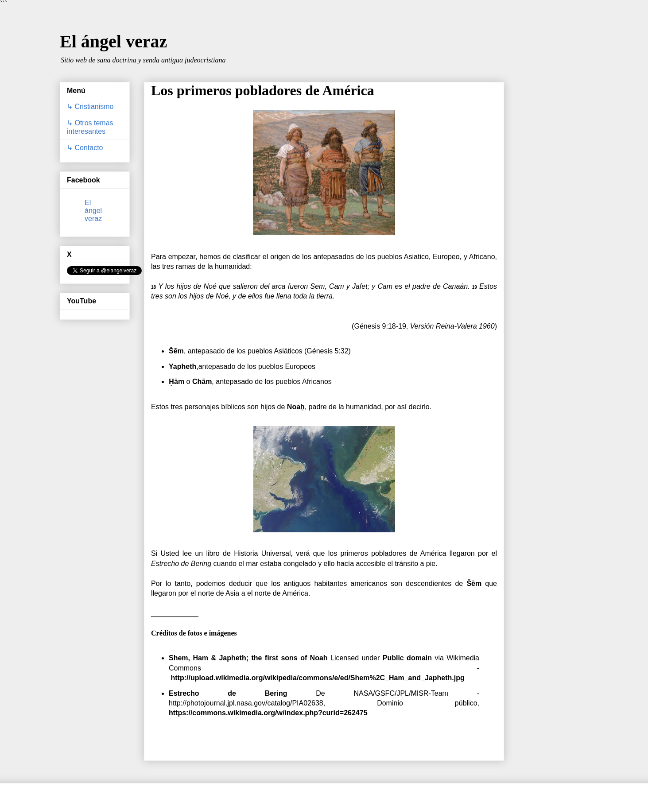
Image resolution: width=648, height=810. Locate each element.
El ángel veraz (113, 41)
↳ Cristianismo (90, 106)
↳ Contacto (85, 147)
